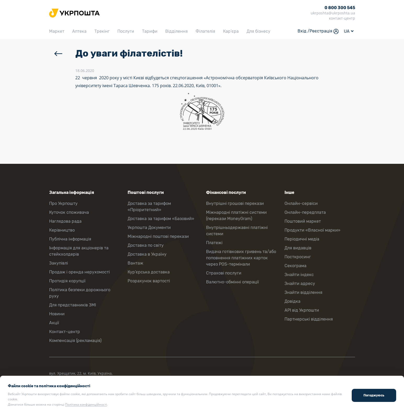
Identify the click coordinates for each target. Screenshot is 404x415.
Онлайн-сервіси (301, 203)
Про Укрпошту (63, 203)
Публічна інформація (70, 239)
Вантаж (135, 263)
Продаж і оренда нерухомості (79, 272)
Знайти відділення (303, 292)
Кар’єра (231, 31)
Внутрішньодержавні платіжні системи (237, 230)
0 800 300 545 (340, 7)
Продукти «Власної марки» (312, 230)
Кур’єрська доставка (149, 272)
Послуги (125, 31)
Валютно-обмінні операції (232, 281)
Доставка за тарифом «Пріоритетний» (149, 206)
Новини (57, 313)
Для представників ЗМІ (72, 304)
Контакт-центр (64, 331)
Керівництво (62, 230)
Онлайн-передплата (305, 212)
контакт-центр (342, 18)
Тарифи (149, 31)
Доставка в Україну (147, 254)
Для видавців (297, 247)
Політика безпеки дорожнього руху (79, 293)
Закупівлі (58, 263)
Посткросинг (297, 256)
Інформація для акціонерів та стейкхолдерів (79, 251)
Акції (54, 322)
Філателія (205, 31)
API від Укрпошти (301, 310)
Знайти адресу (299, 283)
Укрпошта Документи (149, 227)
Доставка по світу (146, 245)
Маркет (56, 31)
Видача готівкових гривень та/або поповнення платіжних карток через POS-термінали (241, 258)
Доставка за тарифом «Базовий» (161, 218)
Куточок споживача (69, 212)
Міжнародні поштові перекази (158, 236)
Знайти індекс (299, 274)
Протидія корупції (67, 280)
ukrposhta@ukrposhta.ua (333, 12)
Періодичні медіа (301, 239)
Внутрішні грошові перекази (235, 203)
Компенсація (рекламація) (75, 340)
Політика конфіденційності (86, 404)
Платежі (214, 242)
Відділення (176, 31)
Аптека (79, 31)
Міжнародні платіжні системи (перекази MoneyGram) (236, 215)
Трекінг (102, 31)
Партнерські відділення (308, 319)
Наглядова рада (65, 221)
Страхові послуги (223, 273)
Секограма (295, 265)
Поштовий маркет (302, 221)
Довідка (292, 301)
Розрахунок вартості (149, 280)
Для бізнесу (258, 31)
